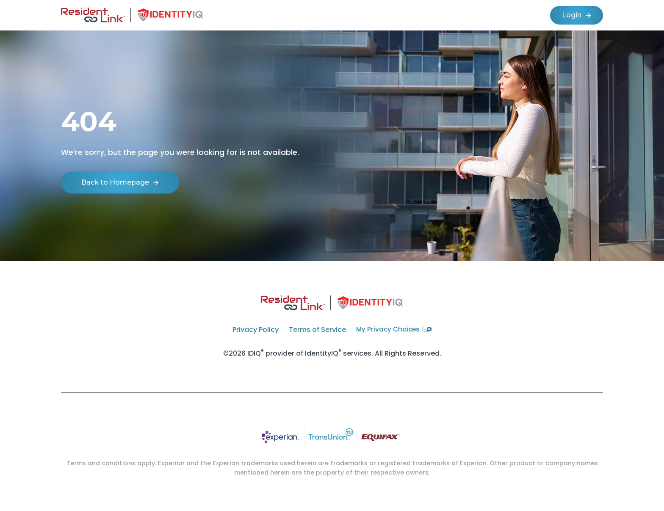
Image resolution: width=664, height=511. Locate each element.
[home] (132, 15)
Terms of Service (317, 329)
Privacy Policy (255, 329)
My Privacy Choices (394, 329)
